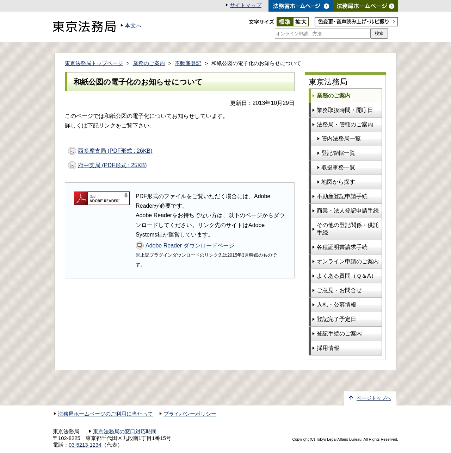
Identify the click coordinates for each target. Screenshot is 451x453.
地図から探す (338, 182)
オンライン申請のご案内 (348, 261)
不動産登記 (188, 63)
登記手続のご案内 (339, 333)
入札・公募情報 (336, 305)
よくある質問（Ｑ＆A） (347, 276)
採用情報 (328, 348)
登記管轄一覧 (338, 153)
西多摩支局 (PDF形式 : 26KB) (115, 151)
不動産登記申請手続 (342, 196)
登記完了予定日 (336, 319)
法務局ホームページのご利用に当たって (105, 414)
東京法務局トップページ (94, 63)
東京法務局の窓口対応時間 (124, 431)
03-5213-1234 (85, 445)
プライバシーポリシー (189, 414)
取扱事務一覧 (338, 167)
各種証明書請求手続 (342, 247)
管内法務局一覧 (341, 138)
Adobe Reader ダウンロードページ (190, 245)
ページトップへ (374, 398)
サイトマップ (245, 5)
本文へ (133, 26)
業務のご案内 (149, 63)
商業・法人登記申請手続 (348, 211)
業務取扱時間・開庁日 (345, 110)
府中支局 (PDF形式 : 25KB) (112, 165)
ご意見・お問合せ (339, 290)
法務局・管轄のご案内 (345, 124)
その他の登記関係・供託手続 (348, 228)
